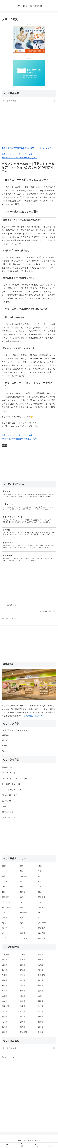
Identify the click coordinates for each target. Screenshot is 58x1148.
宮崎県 (4, 1033)
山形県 (4, 966)
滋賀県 (22, 997)
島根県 (40, 1007)
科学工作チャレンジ (10, 813)
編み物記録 (7, 769)
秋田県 (40, 961)
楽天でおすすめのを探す (18, 154)
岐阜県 (4, 992)
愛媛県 (40, 1018)
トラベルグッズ (8, 819)
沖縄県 (40, 1033)
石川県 (40, 982)
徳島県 (4, 1018)
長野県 (40, 987)
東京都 (22, 976)
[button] (54, 101)
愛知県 (40, 992)
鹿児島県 (23, 1033)
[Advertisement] (29, 125)
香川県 (22, 1018)
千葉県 (4, 976)
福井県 (4, 987)
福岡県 (22, 1023)
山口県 (40, 1013)
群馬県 (22, 971)
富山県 (22, 982)
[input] (29, 101)
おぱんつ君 (7, 802)
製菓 (4, 445)
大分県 (40, 1028)
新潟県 (4, 982)
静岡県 (22, 992)
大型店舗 (5, 956)
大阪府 (4, 1002)
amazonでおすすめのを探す (19, 158)
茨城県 (40, 966)
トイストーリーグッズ (11, 791)
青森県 (40, 956)
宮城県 (22, 961)
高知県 (4, 1023)
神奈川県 (41, 976)
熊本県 (22, 1028)
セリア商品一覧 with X (32, 717)
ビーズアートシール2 (11, 785)
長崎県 (4, 1028)
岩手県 (4, 961)
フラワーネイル (8, 774)
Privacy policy (8, 1058)
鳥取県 (22, 1007)
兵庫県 (22, 1002)
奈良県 (40, 1002)
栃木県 (4, 971)
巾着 (4, 808)
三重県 (4, 997)
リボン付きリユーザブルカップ (15, 780)
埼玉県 (40, 971)
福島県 (22, 966)
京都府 (40, 997)
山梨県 (22, 987)
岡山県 (4, 1013)
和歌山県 (5, 1007)
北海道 (22, 956)
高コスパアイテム (9, 796)
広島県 (22, 1013)
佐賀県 (40, 1023)
